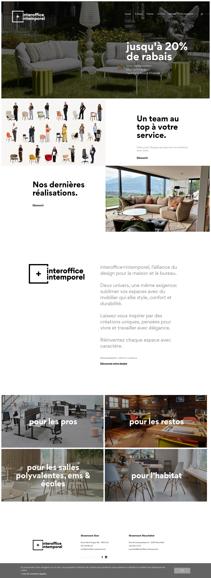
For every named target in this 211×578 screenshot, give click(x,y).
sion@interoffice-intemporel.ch (93, 549)
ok (182, 570)
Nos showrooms (187, 14)
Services (161, 14)
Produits (150, 14)
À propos (139, 14)
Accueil (128, 14)
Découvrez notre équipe (113, 363)
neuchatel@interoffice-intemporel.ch (143, 549)
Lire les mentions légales (34, 573)
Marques (172, 14)
